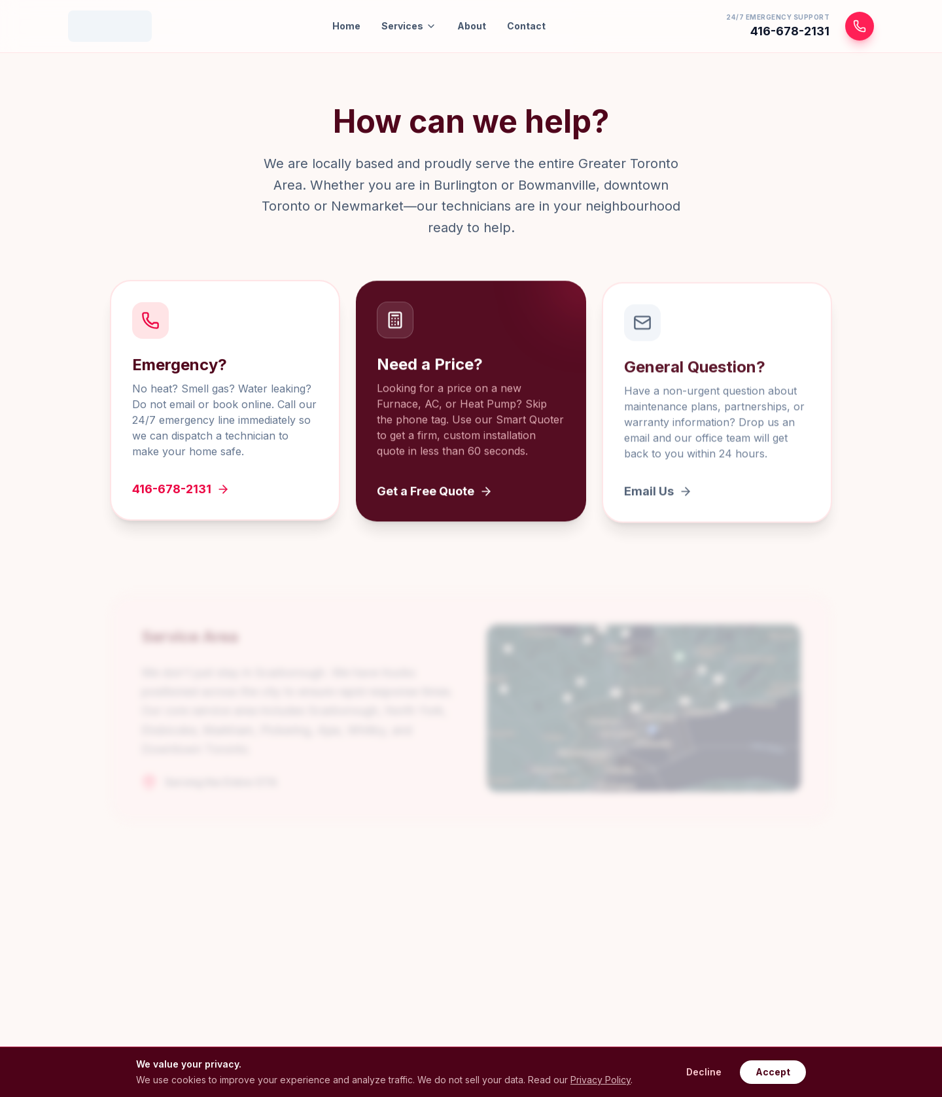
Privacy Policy (600, 1079)
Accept (773, 1071)
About (471, 25)
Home (346, 25)
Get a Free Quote (435, 495)
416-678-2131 (181, 491)
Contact (526, 25)
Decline (704, 1071)
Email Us (658, 496)
